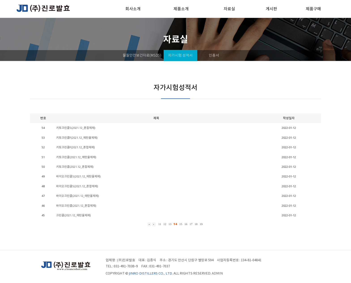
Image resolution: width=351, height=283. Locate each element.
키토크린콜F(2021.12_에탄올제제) (76, 138)
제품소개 (181, 8)
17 (190, 224)
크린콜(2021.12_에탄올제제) (73, 215)
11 (159, 224)
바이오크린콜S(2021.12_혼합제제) (77, 186)
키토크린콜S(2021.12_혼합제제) (75, 128)
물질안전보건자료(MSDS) (142, 55)
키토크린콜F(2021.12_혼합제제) (75, 147)
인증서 (214, 55)
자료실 (229, 8)
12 (164, 224)
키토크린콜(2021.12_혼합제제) (74, 167)
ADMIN (217, 273)
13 (169, 224)
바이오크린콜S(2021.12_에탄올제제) (78, 176)
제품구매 (313, 8)
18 (196, 224)
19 (201, 224)
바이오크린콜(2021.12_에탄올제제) (77, 196)
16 (185, 224)
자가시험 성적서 (180, 55)
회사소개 (133, 8)
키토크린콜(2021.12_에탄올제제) (76, 157)
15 (180, 224)
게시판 (271, 8)
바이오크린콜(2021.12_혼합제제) (76, 206)
